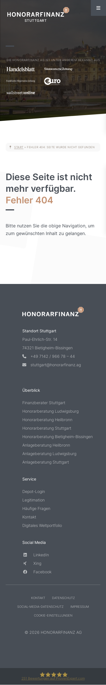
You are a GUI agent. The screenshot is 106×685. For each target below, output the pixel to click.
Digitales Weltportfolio (42, 525)
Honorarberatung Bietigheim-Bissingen (53, 436)
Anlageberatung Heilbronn (46, 445)
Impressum (79, 607)
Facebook (36, 572)
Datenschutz (63, 598)
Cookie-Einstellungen (53, 616)
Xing (31, 563)
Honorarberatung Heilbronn (47, 419)
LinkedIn (35, 555)
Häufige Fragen (36, 508)
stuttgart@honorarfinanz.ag (51, 365)
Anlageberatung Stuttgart (45, 462)
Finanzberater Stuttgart (43, 402)
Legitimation (33, 500)
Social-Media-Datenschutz (40, 607)
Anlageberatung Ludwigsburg (49, 453)
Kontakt (29, 517)
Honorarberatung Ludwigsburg (50, 411)
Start (18, 147)
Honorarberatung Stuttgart (46, 428)
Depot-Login (33, 491)
